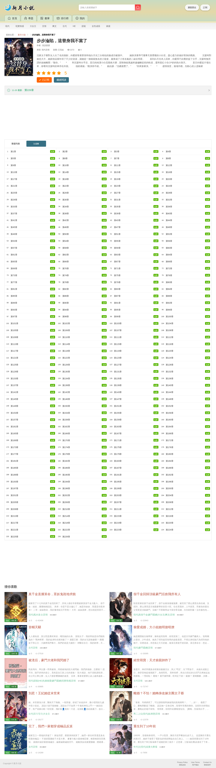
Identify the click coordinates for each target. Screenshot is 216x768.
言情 (44, 26)
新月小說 (22, 35)
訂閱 (205, 7)
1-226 (36, 144)
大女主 (33, 26)
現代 (7, 26)
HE (74, 26)
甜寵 (84, 26)
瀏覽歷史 (192, 7)
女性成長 (96, 26)
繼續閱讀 (61, 80)
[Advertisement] (94, 119)
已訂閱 (45, 80)
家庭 (108, 26)
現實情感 (19, 26)
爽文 (54, 26)
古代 (65, 26)
